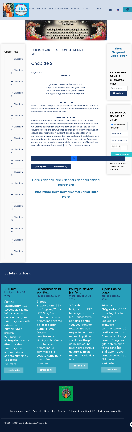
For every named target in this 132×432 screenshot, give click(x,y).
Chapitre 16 (17, 230)
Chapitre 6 (17, 117)
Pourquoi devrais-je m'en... (82, 291)
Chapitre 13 (17, 196)
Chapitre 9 (17, 151)
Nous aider (49, 411)
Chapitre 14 (17, 207)
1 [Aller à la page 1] (47, 158)
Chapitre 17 (17, 241)
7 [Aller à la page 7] (87, 158)
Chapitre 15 (17, 219)
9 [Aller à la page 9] (100, 158)
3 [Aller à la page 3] (60, 158)
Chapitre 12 (17, 185)
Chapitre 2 (17, 72)
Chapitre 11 (17, 174)
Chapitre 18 (17, 253)
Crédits (61, 411)
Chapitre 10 (17, 162)
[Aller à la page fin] (121, 158)
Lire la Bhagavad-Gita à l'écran (118, 52)
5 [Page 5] (74, 158)
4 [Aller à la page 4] (67, 158)
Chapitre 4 (17, 94)
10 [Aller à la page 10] (108, 158)
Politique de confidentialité (81, 411)
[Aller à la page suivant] (114, 158)
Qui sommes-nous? (20, 411)
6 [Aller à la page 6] (80, 158)
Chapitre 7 (17, 128)
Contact (37, 411)
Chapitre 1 (17, 60)
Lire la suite (14, 370)
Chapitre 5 (17, 106)
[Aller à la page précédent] (41, 158)
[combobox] (119, 88)
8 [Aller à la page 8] (94, 158)
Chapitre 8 (17, 140)
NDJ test (10, 289)
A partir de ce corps (111, 291)
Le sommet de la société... (49, 291)
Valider (118, 93)
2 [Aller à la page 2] (54, 158)
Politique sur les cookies (110, 411)
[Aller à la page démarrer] (35, 158)
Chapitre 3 (17, 83)
